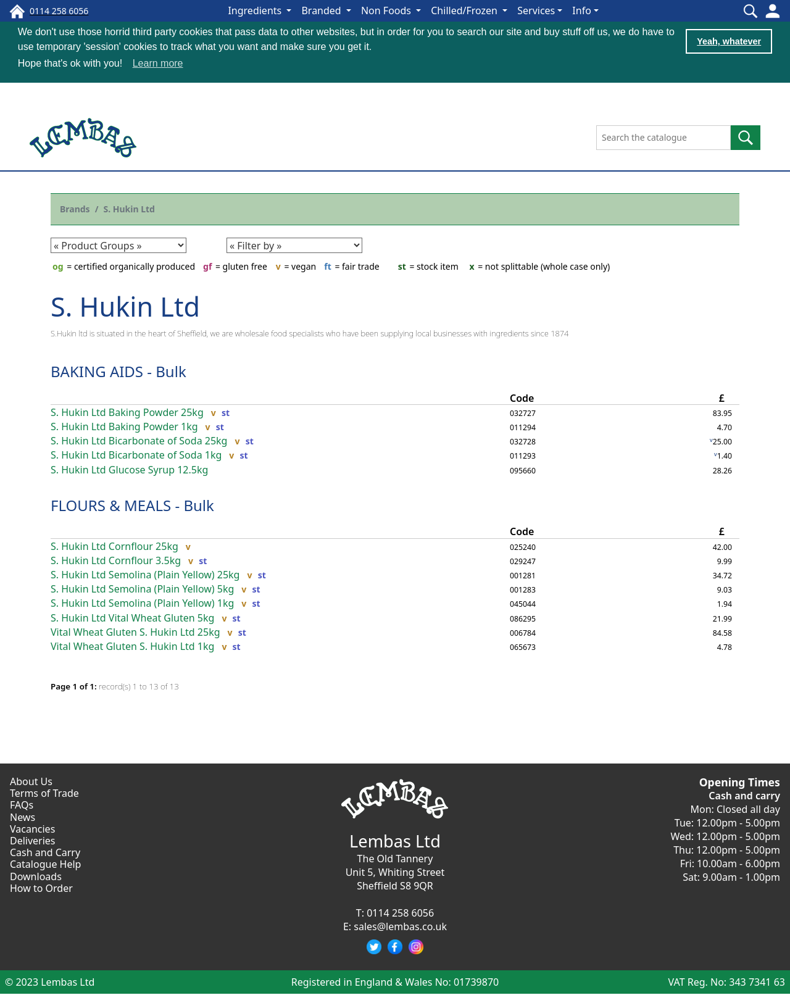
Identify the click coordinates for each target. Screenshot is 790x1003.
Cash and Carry (45, 852)
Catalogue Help (45, 864)
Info (581, 10)
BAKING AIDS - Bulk (118, 370)
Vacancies (32, 828)
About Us (31, 781)
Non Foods (387, 10)
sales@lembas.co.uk (400, 926)
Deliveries (33, 840)
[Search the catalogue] (663, 137)
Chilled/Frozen (465, 10)
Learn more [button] (158, 63)
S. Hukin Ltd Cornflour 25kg (114, 546)
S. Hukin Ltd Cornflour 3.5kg (116, 560)
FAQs (21, 805)
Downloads (36, 876)
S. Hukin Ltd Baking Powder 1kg (124, 426)
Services (536, 10)
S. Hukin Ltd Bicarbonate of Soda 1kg (136, 455)
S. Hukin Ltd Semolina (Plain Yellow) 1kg (142, 603)
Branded (322, 10)
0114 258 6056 (400, 912)
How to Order (41, 887)
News (22, 816)
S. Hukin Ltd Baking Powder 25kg (127, 412)
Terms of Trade (44, 793)
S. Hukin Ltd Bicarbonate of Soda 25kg (139, 440)
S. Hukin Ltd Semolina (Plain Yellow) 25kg (145, 574)
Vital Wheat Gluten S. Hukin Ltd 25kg (135, 632)
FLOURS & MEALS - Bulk (132, 504)
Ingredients (256, 10)
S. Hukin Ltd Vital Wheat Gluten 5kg (132, 617)
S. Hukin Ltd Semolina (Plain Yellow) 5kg (142, 588)
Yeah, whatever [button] (729, 41)
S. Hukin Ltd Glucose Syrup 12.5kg (129, 469)
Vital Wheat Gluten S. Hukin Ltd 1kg (132, 646)
